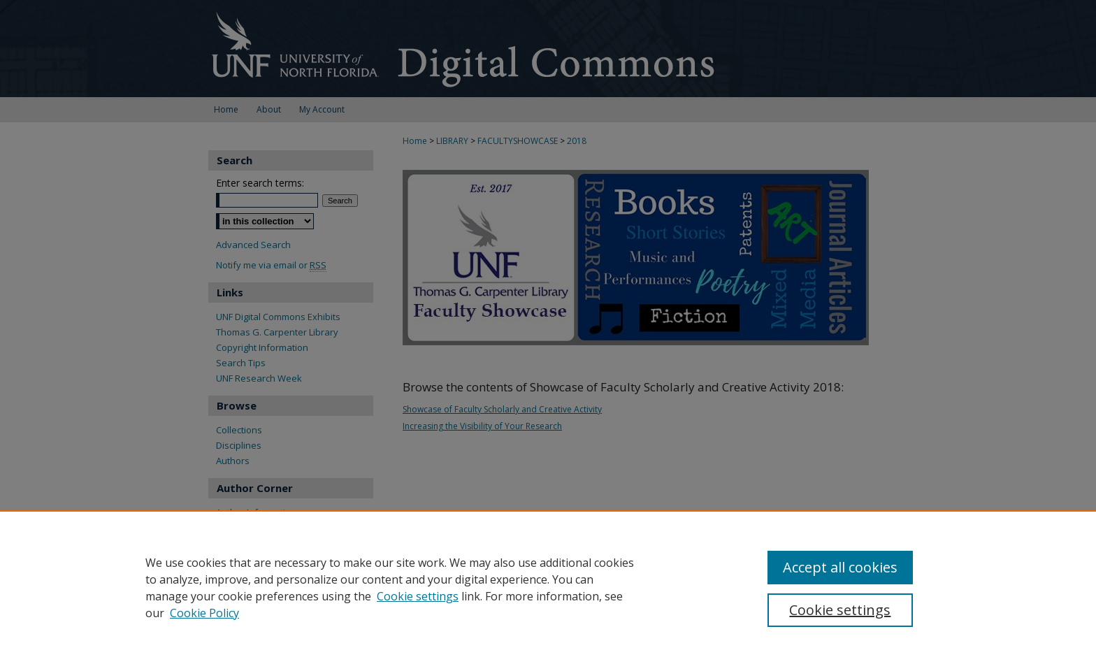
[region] (548, 587)
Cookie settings (418, 596)
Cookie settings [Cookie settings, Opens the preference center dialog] (840, 609)
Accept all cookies (840, 567)
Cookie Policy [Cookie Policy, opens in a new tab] (204, 613)
